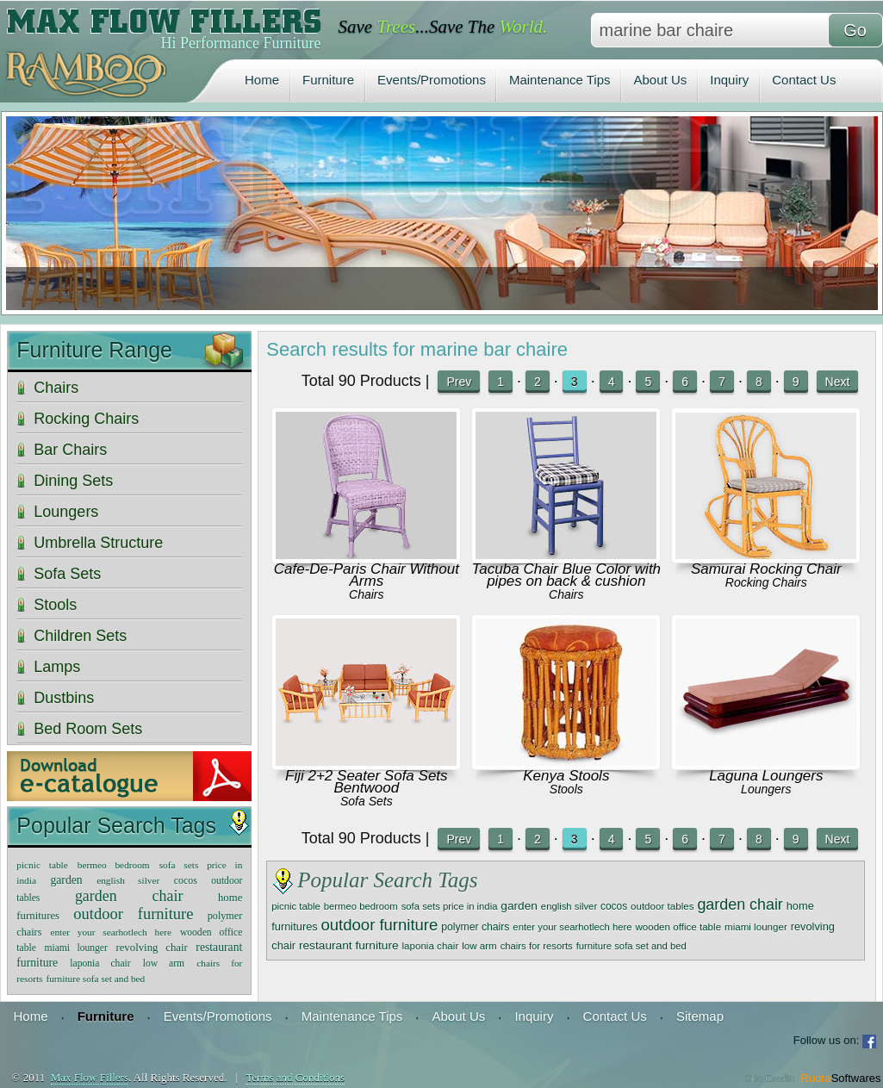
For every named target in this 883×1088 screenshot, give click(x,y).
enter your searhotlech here (572, 927)
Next (837, 382)
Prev (458, 382)
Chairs (366, 594)
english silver (569, 906)
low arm (479, 945)
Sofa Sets (366, 801)
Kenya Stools (566, 776)
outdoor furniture (379, 925)
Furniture (328, 79)
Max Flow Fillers (89, 1077)
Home (262, 79)
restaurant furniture (349, 945)
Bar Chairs (70, 449)
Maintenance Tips (560, 79)
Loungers (766, 789)
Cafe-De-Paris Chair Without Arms (366, 575)
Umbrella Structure (98, 542)
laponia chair (430, 945)
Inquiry (729, 79)
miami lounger (755, 926)
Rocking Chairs (766, 582)
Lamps (57, 666)
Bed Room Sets (88, 728)
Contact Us (804, 79)
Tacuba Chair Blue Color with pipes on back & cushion (567, 575)
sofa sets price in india (449, 906)
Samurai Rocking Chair (766, 569)
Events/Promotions (431, 79)
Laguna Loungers (766, 776)
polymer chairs (475, 927)
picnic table (295, 906)
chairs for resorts (537, 946)
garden (519, 905)
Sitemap (700, 1016)
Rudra (840, 1078)
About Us (660, 79)
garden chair (739, 904)
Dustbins (64, 697)
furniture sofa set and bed (631, 946)
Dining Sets (73, 480)
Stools (566, 789)
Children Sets (80, 635)
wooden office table (678, 926)
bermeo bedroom (361, 906)
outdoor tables (662, 905)
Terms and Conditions (295, 1077)
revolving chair (151, 948)
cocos (613, 906)
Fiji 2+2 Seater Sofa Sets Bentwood (366, 782)
